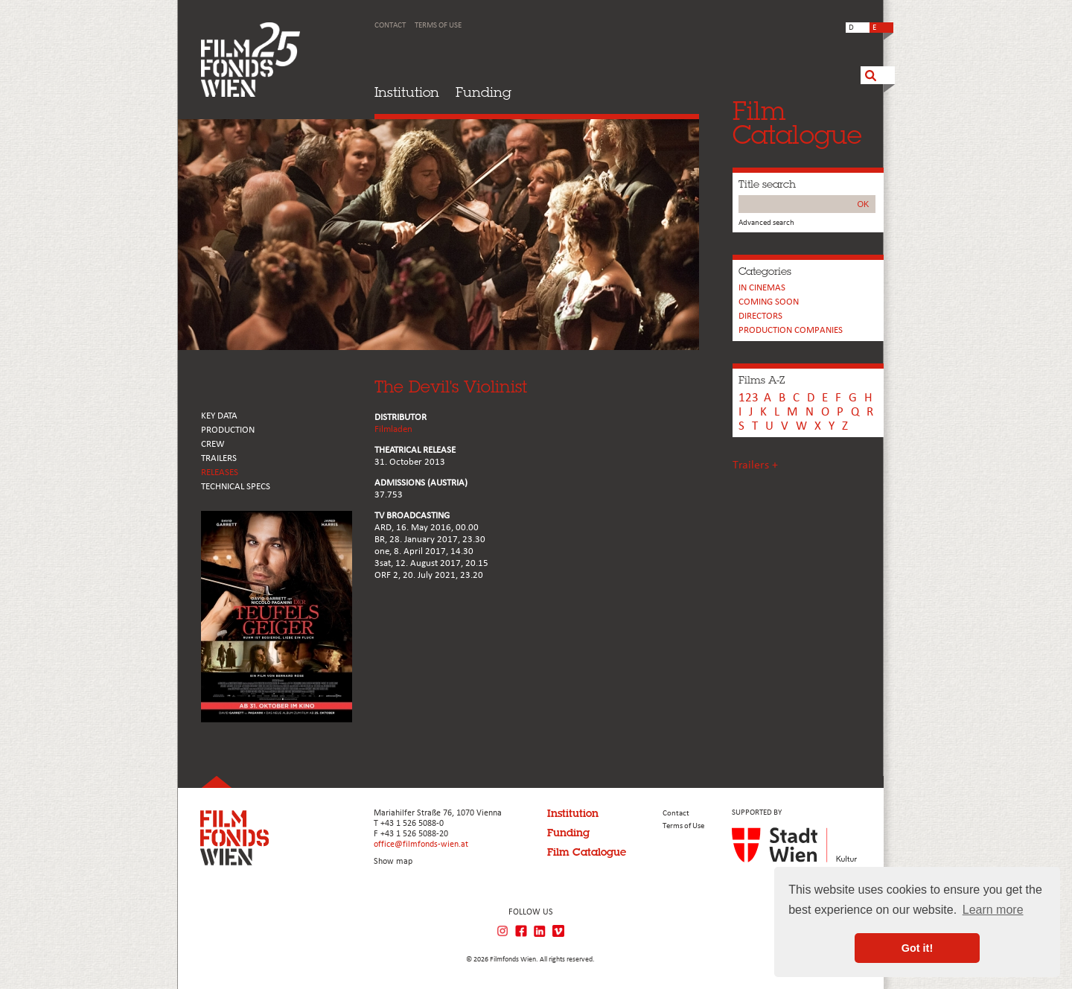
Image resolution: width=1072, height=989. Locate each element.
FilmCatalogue (797, 122)
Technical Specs (235, 487)
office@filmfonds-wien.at (421, 844)
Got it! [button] (917, 948)
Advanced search (766, 223)
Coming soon (768, 302)
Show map (393, 861)
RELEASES (219, 472)
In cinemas (761, 288)
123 (748, 398)
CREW (213, 444)
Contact (390, 26)
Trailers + (755, 465)
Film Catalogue (586, 852)
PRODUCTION (228, 430)
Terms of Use (438, 26)
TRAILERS (219, 458)
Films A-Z (761, 380)
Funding (483, 92)
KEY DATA (219, 416)
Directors (760, 316)
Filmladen (393, 429)
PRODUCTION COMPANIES (790, 330)
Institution (406, 92)
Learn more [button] (993, 909)
